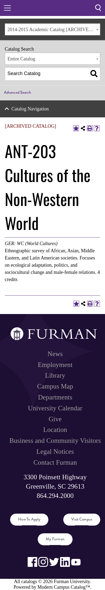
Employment (55, 364)
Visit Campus (81, 519)
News (55, 353)
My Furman (55, 539)
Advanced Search (17, 92)
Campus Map (55, 386)
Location (55, 429)
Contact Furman (55, 462)
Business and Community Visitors (55, 440)
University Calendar (55, 408)
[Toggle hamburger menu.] (7, 8)
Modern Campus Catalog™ (63, 587)
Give (55, 419)
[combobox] (52, 29)
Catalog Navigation (30, 109)
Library (55, 375)
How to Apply (29, 519)
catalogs (29, 581)
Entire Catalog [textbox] (21, 58)
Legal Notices (55, 451)
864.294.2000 (55, 495)
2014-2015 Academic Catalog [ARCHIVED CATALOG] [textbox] (53, 29)
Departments (55, 397)
